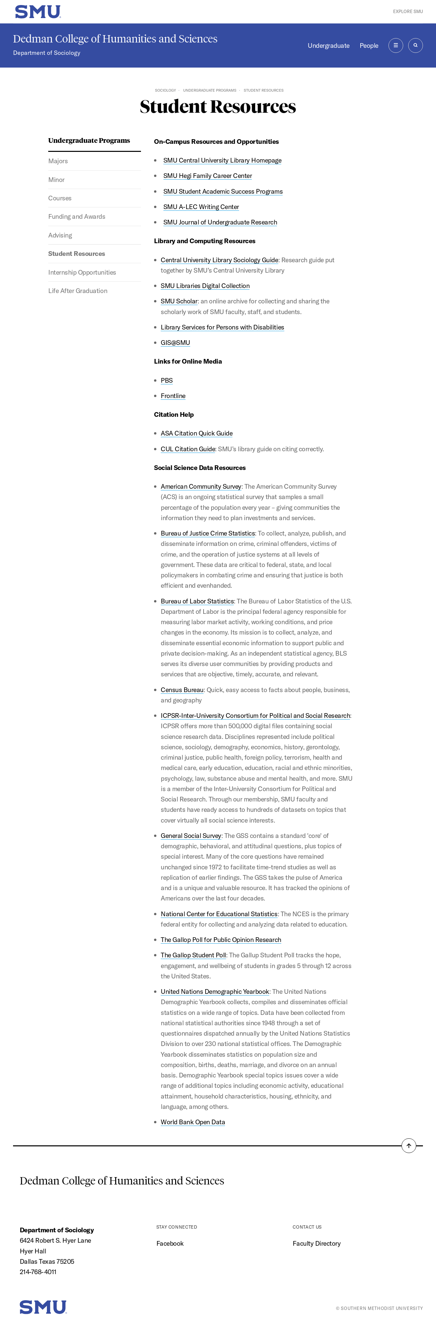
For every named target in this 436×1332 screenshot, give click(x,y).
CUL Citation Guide (188, 449)
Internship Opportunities (82, 272)
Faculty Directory (317, 1243)
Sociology (165, 90)
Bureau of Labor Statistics (197, 601)
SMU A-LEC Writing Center (201, 206)
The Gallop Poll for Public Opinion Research (221, 939)
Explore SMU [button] (408, 11)
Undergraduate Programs (209, 90)
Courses (60, 198)
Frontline (173, 395)
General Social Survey (191, 835)
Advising (60, 235)
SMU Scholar (179, 301)
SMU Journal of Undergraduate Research (220, 222)
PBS (167, 380)
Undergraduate (329, 45)
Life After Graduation (77, 290)
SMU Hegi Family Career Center (207, 175)
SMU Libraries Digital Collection (205, 285)
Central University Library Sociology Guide (219, 260)
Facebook (170, 1243)
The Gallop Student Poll (193, 955)
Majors (58, 161)
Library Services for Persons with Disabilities (222, 327)
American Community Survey (201, 486)
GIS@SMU (175, 342)
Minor (56, 179)
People (369, 45)
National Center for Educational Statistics (219, 914)
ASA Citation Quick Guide (196, 433)
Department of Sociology (46, 53)
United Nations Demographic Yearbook (215, 991)
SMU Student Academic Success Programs (223, 191)
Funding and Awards (76, 216)
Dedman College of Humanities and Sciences (115, 38)
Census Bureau (182, 689)
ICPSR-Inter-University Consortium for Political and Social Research (255, 715)
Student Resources (76, 253)
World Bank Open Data (193, 1122)
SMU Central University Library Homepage (222, 160)
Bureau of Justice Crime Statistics (208, 533)
